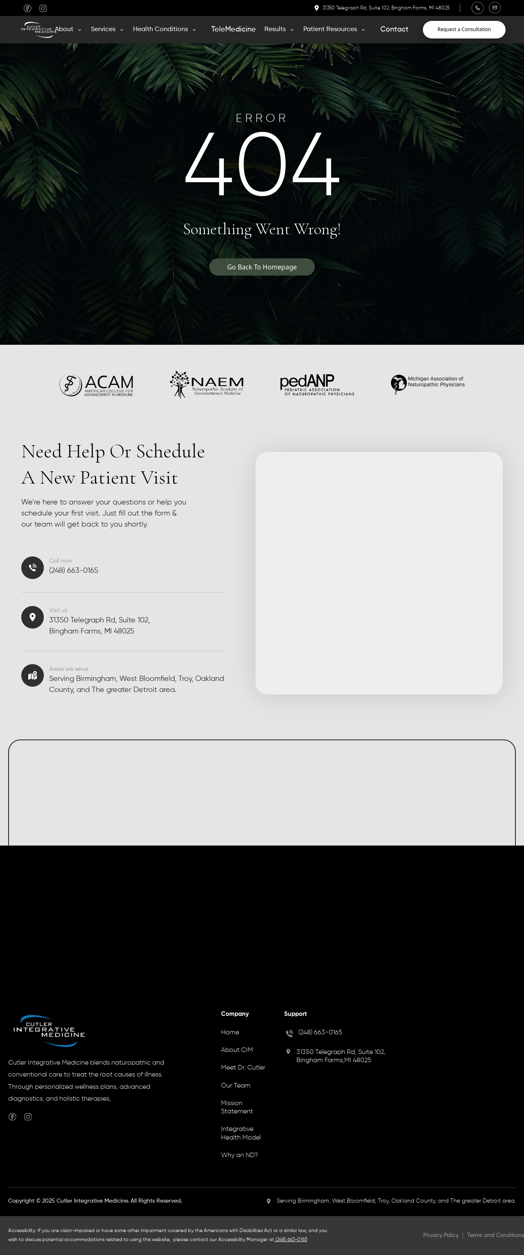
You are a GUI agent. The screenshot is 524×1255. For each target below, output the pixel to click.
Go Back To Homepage (262, 266)
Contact (394, 29)
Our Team (236, 1086)
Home (230, 1032)
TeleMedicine (233, 29)
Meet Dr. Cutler (243, 1068)
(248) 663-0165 (320, 1032)
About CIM (237, 1050)
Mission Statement (237, 1107)
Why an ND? (239, 1155)
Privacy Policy (440, 1235)
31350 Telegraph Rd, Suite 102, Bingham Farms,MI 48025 (341, 1056)
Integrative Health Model (241, 1133)
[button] (71, 29)
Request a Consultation (464, 29)
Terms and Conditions (495, 1235)
